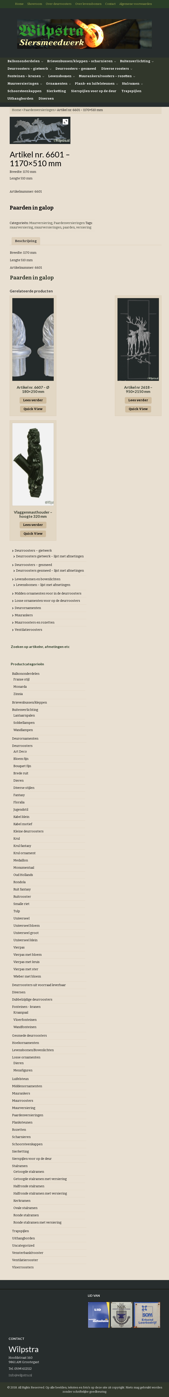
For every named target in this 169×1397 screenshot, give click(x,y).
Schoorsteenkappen (24, 91)
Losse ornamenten (26, 1057)
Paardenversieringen (39, 110)
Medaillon (20, 860)
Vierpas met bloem (27, 955)
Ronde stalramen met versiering (37, 1222)
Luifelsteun (20, 1079)
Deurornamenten (28, 608)
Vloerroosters (23, 1267)
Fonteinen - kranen (26, 1007)
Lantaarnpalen (24, 715)
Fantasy (19, 795)
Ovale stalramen (25, 1208)
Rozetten (19, 1130)
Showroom (34, 3)
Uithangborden (20, 98)
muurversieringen (47, 227)
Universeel (21, 918)
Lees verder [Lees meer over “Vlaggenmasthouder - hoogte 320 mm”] (33, 525)
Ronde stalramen (26, 1215)
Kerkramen (21, 1201)
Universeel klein (25, 940)
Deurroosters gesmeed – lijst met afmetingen (50, 571)
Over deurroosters (59, 3)
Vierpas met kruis (26, 962)
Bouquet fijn (22, 766)
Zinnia (18, 694)
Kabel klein (21, 817)
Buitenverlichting (135, 61)
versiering (83, 227)
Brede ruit (20, 773)
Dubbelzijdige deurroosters (32, 999)
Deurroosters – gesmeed (75, 69)
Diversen (46, 98)
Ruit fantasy (22, 889)
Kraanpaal (20, 1012)
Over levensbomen (88, 3)
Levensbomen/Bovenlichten (33, 1050)
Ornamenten (57, 84)
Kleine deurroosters (28, 831)
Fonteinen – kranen (24, 76)
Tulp (16, 911)
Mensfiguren (22, 1070)
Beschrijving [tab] (26, 241)
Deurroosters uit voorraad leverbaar (39, 985)
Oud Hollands (23, 875)
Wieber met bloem (27, 976)
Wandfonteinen (24, 1027)
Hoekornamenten (25, 1043)
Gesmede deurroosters (29, 1036)
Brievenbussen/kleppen (29, 702)
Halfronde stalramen (28, 1186)
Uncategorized (23, 1245)
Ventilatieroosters (28, 630)
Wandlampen (23, 730)
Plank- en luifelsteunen (95, 84)
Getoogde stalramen (28, 1172)
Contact (110, 3)
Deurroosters (22, 746)
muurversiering (21, 227)
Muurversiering (40, 223)
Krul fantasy (22, 846)
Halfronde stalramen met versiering (40, 1193)
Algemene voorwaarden (135, 3)
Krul (16, 839)
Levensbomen (60, 76)
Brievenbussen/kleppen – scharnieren (80, 61)
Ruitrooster (22, 897)
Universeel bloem (26, 926)
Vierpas (19, 947)
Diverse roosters (115, 69)
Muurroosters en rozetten (34, 622)
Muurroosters (22, 1101)
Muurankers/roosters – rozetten (105, 76)
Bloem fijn (20, 759)
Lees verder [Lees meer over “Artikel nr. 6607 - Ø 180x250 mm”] (33, 400)
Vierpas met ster (25, 969)
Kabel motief (22, 824)
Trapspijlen (131, 91)
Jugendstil (20, 810)
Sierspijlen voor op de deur (93, 91)
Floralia (18, 802)
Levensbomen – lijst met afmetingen (43, 585)
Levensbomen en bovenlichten (37, 579)
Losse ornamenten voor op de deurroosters (47, 601)
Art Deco (20, 751)
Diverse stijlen (23, 788)
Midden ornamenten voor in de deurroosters (48, 593)
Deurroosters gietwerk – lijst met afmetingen (50, 556)
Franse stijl (21, 679)
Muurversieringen (23, 84)
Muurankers (24, 615)
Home (19, 3)
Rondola (19, 882)
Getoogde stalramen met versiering (40, 1179)
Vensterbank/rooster (27, 1253)
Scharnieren (21, 1137)
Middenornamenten (27, 1086)
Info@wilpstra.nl (20, 1375)
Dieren (18, 780)
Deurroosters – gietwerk (27, 69)
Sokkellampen (24, 723)
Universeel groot (26, 933)
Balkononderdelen (23, 61)
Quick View (33, 409)
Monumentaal (23, 868)
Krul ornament (24, 853)
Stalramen (131, 84)
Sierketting (56, 91)
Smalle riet (21, 904)
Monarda (20, 687)
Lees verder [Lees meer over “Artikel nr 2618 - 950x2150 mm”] (138, 400)
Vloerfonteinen (25, 1020)
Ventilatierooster (25, 1260)
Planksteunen (22, 1122)
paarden (69, 227)
